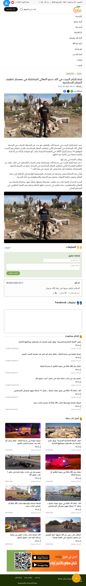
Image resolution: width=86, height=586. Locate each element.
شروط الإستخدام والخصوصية (27, 583)
